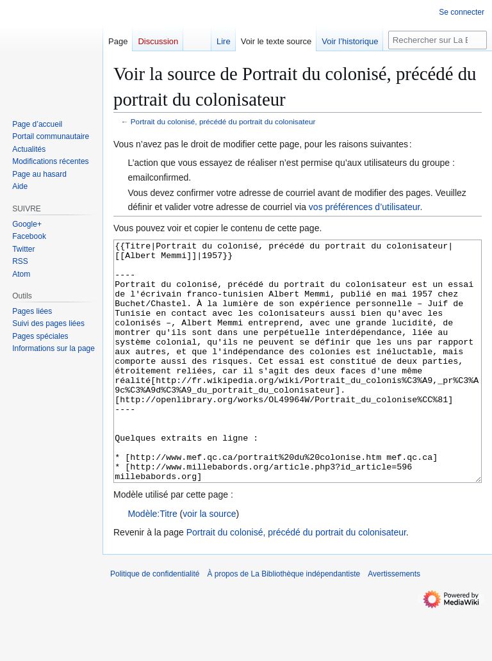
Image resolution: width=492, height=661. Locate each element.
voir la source (209, 562)
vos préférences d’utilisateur (364, 207)
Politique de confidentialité (154, 621)
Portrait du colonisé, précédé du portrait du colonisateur (223, 121)
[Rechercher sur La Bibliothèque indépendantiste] (437, 40)
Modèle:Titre (152, 562)
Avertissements (394, 621)
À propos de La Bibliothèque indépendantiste (283, 621)
